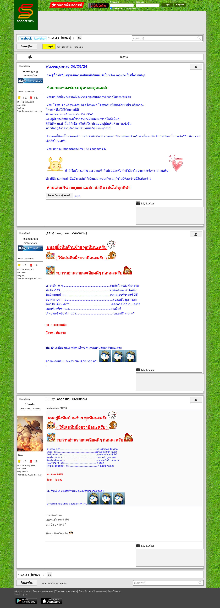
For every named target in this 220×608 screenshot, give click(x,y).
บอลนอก (78, 47)
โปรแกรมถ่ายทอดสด (43, 591)
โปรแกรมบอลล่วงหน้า (66, 591)
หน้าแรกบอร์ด (64, 47)
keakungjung (30, 71)
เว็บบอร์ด (83, 591)
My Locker (145, 203)
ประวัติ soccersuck (97, 591)
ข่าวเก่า (27, 591)
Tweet (77, 195)
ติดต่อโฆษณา (114, 591)
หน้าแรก (18, 591)
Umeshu (30, 404)
